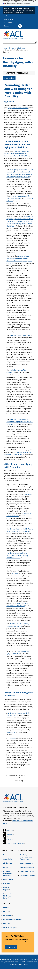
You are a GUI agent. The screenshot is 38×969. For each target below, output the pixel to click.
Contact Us (7, 867)
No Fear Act (8, 915)
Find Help (8, 19)
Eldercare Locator (26, 863)
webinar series (12, 732)
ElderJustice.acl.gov (27, 867)
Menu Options (9, 78)
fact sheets (16, 573)
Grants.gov (8, 907)
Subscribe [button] (10, 947)
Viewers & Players (7, 889)
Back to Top (19, 779)
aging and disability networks (18, 108)
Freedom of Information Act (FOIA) (7, 873)
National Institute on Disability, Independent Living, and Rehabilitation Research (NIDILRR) (16, 153)
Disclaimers (7, 863)
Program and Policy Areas (17, 48)
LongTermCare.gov (27, 871)
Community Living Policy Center (21, 335)
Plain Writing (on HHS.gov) (13, 919)
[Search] (20, 26)
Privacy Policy (8, 879)
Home (5, 48)
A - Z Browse (8, 22)
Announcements (10, 16)
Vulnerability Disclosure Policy (7, 896)
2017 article (12, 738)
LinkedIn (9, 840)
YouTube (10, 834)
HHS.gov (7, 911)
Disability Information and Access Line (26, 857)
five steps (29, 494)
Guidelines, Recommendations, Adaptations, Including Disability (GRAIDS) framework (17, 555)
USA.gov (7, 924)
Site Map (6, 884)
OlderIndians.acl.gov (27, 875)
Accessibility (7, 859)
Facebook (10, 831)
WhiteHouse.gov (10, 928)
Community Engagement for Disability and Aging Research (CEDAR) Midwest (19, 421)
